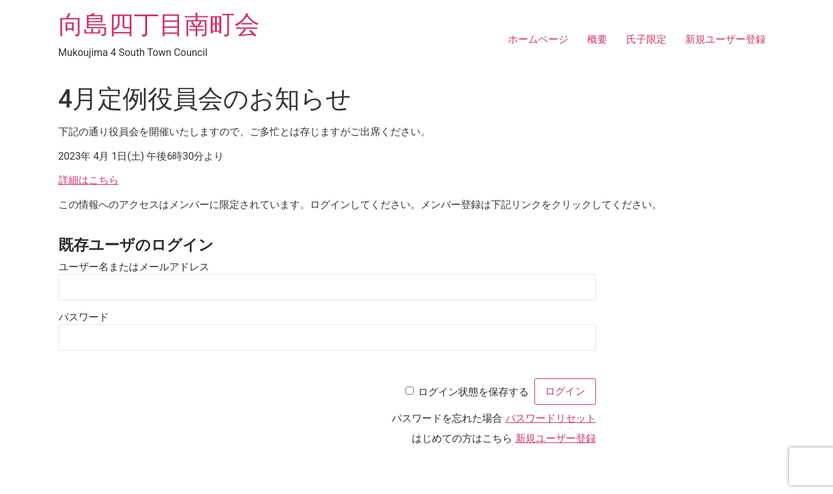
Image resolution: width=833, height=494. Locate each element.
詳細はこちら (88, 180)
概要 (597, 39)
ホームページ (538, 39)
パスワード (83, 316)
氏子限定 (646, 39)
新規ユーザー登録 (725, 39)
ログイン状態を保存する (473, 391)
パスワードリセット (550, 418)
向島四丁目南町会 (159, 25)
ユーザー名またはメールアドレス (133, 266)
